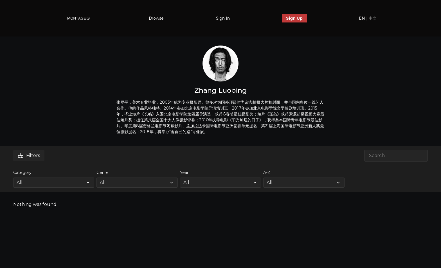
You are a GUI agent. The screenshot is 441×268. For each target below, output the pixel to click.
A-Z (266, 172)
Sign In (223, 18)
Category (22, 172)
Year (184, 172)
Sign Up (294, 18)
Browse (156, 18)
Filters (29, 155)
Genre (102, 172)
